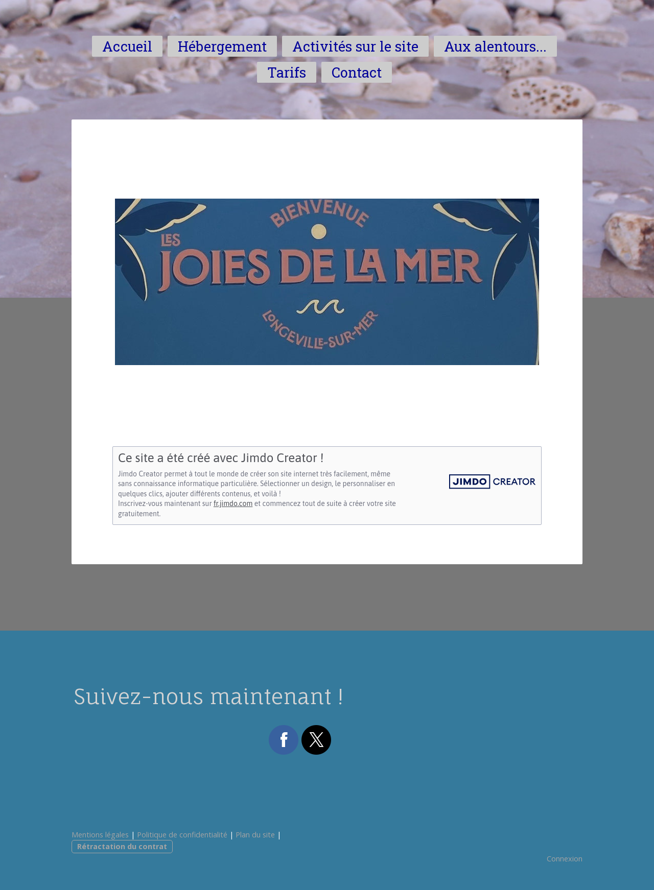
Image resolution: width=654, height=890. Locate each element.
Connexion (564, 858)
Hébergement (222, 46)
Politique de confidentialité (182, 834)
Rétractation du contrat (122, 846)
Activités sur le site (355, 46)
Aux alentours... (495, 46)
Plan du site (255, 834)
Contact (357, 72)
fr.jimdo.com (233, 503)
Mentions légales (100, 834)
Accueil (127, 46)
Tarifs (286, 72)
